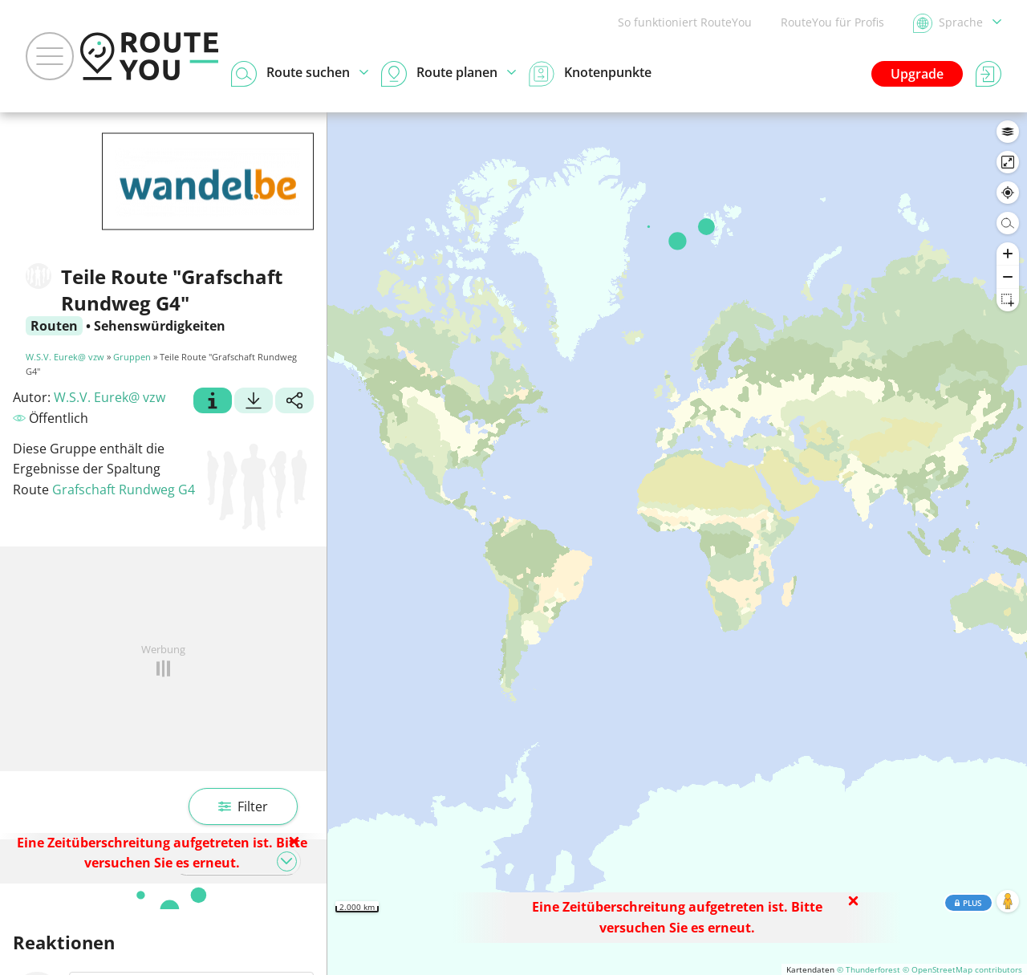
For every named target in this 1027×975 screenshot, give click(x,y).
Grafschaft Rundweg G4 (123, 489)
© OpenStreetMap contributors (962, 969)
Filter (243, 806)
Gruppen (132, 357)
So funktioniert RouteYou (685, 22)
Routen (54, 326)
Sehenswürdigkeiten (159, 326)
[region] (677, 543)
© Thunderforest (868, 969)
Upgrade (917, 74)
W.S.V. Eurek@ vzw (65, 357)
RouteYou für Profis (832, 22)
